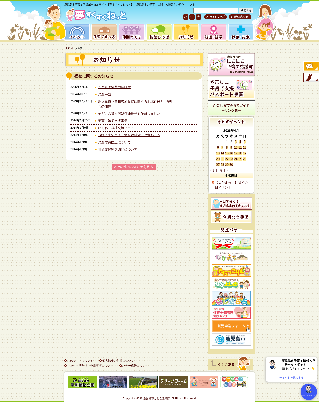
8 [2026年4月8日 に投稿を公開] (227, 147)
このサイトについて (80, 360)
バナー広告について (135, 365)
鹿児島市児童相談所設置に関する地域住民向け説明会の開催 (135, 104)
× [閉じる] (314, 360)
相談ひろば (159, 32)
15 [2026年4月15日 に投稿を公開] (227, 153)
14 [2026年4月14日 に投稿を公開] (222, 153)
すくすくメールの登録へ (311, 66)
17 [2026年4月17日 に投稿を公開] (236, 153)
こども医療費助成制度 (114, 87)
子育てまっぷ (103, 32)
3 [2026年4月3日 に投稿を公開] (236, 142)
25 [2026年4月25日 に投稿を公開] (240, 159)
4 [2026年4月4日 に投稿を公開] (240, 142)
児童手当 (104, 94)
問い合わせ (239, 16)
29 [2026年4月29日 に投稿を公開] (227, 164)
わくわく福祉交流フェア (116, 128)
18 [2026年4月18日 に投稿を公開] (240, 153)
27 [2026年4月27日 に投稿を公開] (218, 164)
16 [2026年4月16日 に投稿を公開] (231, 153)
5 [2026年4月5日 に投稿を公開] (245, 142)
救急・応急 (240, 32)
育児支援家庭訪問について (117, 149)
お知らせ (185, 32)
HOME (70, 48)
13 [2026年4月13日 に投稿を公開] (218, 153)
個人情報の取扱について (118, 360)
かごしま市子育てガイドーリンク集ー (231, 108)
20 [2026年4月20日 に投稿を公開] (218, 159)
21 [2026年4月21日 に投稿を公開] (222, 159)
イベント (76, 32)
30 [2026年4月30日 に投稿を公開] (231, 164)
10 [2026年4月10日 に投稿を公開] (236, 147)
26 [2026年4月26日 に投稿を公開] (244, 159)
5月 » (224, 170)
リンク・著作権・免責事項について (90, 365)
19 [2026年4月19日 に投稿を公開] (244, 153)
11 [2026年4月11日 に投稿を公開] (240, 147)
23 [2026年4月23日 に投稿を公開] (231, 159)
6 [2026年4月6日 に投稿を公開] (218, 147)
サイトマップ (215, 16)
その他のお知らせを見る (135, 167)
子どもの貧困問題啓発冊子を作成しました (129, 113)
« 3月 (214, 170)
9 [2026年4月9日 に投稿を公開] (231, 147)
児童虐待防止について (114, 142)
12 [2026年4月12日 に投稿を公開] (244, 147)
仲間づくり (131, 32)
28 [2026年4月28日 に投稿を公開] (222, 164)
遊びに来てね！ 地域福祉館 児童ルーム (129, 135)
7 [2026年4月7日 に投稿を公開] (222, 147)
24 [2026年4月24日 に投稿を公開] (236, 159)
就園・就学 (212, 32)
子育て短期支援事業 (113, 120)
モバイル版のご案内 (311, 78)
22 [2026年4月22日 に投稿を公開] (227, 159)
